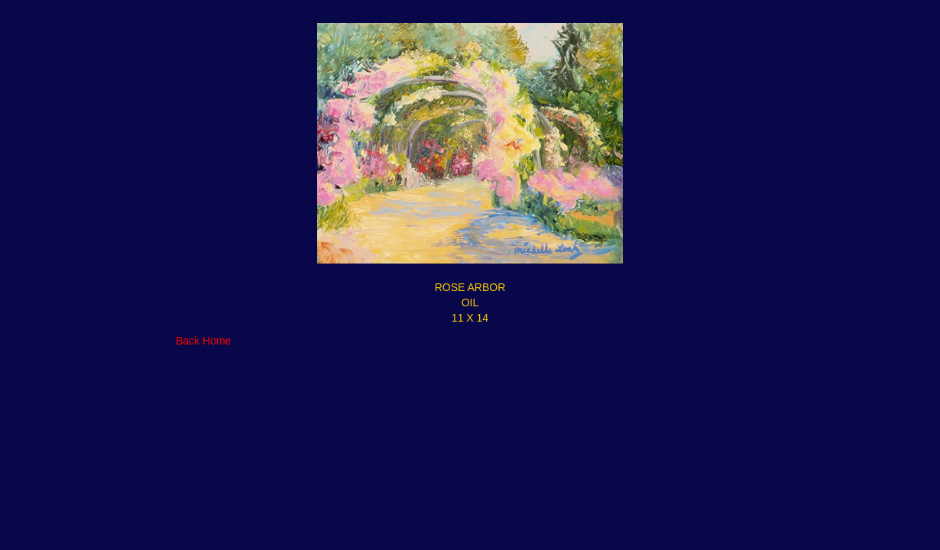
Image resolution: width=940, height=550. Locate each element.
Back (187, 341)
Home (217, 341)
